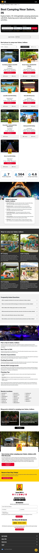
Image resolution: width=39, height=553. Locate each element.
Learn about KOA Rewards (19, 527)
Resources (19, 542)
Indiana (15, 4)
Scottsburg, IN (28, 393)
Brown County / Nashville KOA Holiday (29, 65)
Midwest (12, 4)
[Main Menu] (5, 1)
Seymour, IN (16, 399)
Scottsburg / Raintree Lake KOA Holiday (9, 65)
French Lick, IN (4, 402)
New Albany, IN (4, 399)
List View (25, 46)
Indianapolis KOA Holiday (29, 125)
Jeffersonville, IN (16, 402)
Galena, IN (15, 396)
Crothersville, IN (4, 396)
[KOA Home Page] (2, 2)
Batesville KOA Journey (29, 95)
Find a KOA (2, 4)
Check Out (24, 26)
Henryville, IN (16, 393)
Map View (33, 46)
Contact (6, 76)
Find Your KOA (7, 478)
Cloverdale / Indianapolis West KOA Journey (10, 126)
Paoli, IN (26, 396)
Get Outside (19, 536)
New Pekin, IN (4, 393)
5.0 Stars (16, 50)
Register (18, 30)
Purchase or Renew (19, 529)
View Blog (19, 427)
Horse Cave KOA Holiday (9, 156)
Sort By (2, 46)
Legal (19, 545)
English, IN (27, 399)
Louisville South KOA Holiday (9, 95)
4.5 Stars (16, 80)
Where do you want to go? (6, 26)
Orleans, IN (27, 394)
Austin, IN (3, 394)
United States (7, 4)
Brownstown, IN (16, 394)
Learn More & (8, 464)
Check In (15, 26)
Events (14, 76)
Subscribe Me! (19, 516)
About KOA (19, 539)
